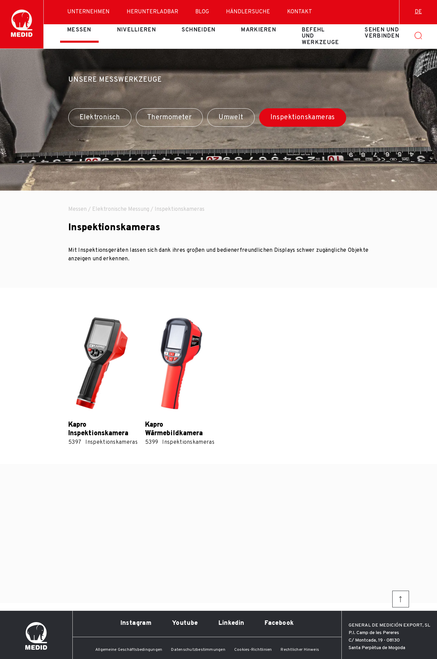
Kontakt (299, 12)
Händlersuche (248, 12)
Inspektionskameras (302, 117)
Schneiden (199, 30)
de (418, 12)
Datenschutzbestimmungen (198, 650)
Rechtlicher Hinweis (300, 650)
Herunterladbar (152, 12)
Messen (79, 30)
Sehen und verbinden (382, 33)
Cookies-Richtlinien (253, 650)
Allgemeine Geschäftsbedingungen (128, 650)
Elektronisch (100, 117)
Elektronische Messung (120, 209)
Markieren (258, 30)
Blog (202, 12)
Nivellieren (136, 30)
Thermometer (169, 117)
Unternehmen (88, 12)
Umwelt (230, 117)
